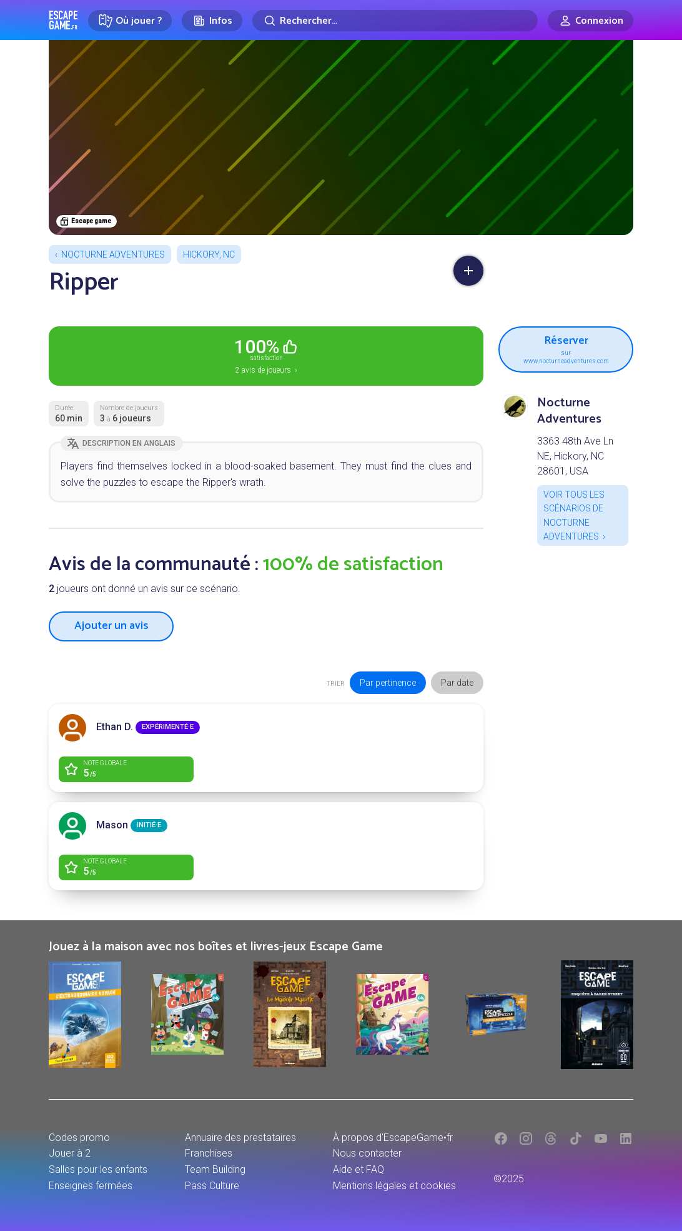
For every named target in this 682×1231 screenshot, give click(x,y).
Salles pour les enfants (98, 1169)
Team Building (215, 1169)
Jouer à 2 (70, 1153)
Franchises (208, 1153)
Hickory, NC (209, 254)
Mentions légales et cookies (394, 1186)
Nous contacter (367, 1153)
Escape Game (63, 20)
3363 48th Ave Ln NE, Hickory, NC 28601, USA (575, 456)
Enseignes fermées (90, 1186)
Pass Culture (212, 1186)
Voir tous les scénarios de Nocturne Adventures (574, 515)
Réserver (565, 347)
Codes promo (79, 1137)
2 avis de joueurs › (266, 355)
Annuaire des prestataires (240, 1137)
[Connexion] (590, 20)
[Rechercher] (395, 20)
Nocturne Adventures (113, 254)
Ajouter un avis (111, 625)
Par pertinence (388, 683)
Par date (457, 683)
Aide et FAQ (358, 1169)
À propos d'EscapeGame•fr (393, 1137)
